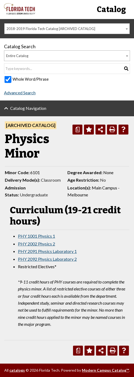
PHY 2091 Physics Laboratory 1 (47, 251)
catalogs (17, 370)
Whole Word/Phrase (31, 79)
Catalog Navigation (28, 108)
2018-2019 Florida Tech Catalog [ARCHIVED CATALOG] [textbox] (50, 29)
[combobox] (67, 28)
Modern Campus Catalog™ (105, 370)
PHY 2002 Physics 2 (36, 243)
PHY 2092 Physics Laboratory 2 (47, 259)
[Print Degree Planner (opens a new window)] (77, 130)
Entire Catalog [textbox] (17, 56)
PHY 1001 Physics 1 (36, 235)
